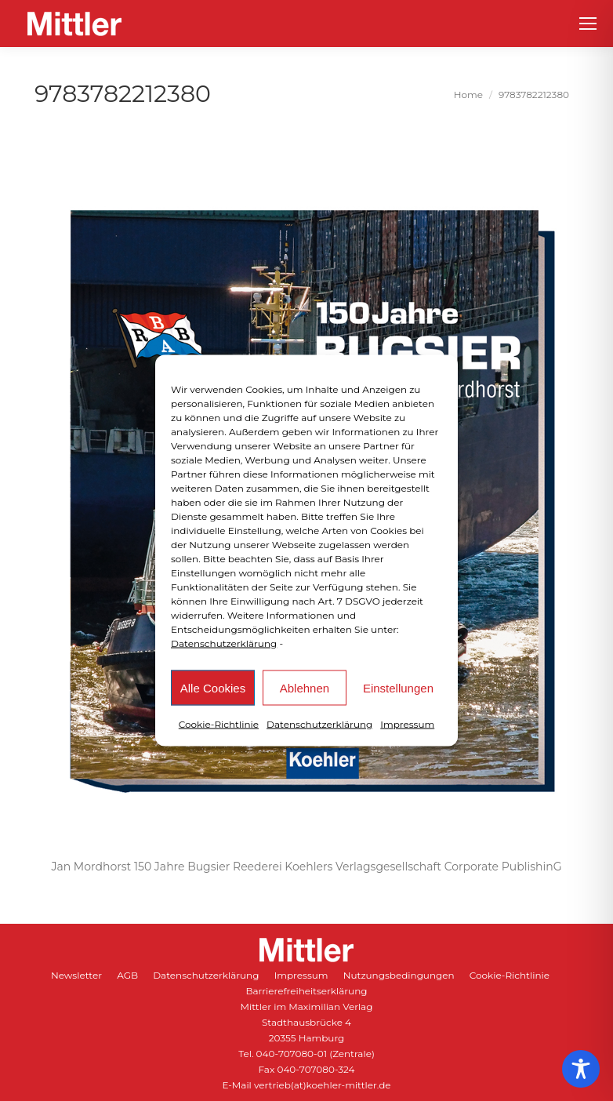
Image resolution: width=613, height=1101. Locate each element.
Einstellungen (398, 687)
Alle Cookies (212, 687)
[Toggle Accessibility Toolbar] (580, 1068)
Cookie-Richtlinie (219, 724)
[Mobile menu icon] (588, 23)
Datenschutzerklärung (224, 643)
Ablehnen (304, 687)
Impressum (407, 724)
